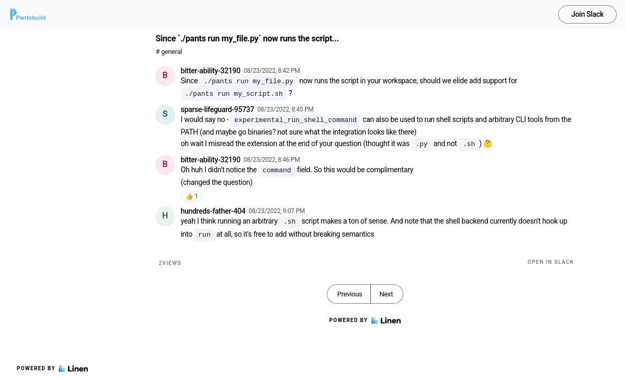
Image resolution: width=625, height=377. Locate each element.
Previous (349, 294)
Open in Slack (551, 262)
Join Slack (587, 14)
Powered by (52, 368)
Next (386, 294)
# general (169, 52)
